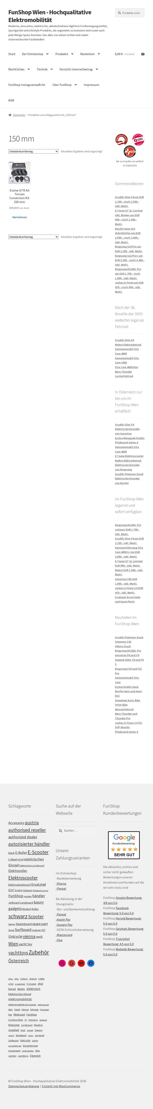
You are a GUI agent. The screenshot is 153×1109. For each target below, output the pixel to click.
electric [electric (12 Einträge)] (21, 989)
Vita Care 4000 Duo (126, 367)
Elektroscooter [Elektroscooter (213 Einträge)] (23, 878)
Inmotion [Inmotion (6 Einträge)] (33, 1020)
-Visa (59, 940)
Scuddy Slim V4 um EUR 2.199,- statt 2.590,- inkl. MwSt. (129, 201)
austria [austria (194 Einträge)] (32, 822)
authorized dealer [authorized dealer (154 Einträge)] (22, 837)
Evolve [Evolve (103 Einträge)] (18, 890)
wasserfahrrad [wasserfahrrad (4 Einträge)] (14, 1046)
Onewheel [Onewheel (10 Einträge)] (13, 1030)
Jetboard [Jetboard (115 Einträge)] (14, 902)
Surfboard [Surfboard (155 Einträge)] (23, 929)
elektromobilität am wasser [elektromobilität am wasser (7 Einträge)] (22, 1004)
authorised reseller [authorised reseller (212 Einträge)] (27, 830)
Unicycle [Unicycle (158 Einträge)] (15, 936)
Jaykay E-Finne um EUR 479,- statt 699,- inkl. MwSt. (129, 287)
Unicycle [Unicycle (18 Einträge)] (25, 1040)
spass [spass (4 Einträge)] (30, 1035)
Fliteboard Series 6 (126, 442)
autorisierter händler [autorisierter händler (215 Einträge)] (29, 844)
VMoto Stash (123, 646)
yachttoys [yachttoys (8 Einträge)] (23, 1055)
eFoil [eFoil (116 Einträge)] (21, 859)
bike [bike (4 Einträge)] (17, 979)
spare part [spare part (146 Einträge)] (40, 923)
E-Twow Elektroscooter (129, 456)
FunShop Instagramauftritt (26, 85)
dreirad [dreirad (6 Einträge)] (33, 978)
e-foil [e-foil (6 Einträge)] (11, 984)
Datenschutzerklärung (23, 1086)
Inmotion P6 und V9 (127, 655)
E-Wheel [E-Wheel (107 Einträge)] (12, 859)
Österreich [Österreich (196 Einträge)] (18, 960)
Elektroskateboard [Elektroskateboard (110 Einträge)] (19, 884)
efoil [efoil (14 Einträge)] (40, 984)
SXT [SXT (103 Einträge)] (43, 930)
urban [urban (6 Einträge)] (35, 1040)
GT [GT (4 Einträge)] (26, 1020)
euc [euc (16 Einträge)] (10, 1009)
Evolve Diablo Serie (126, 687)
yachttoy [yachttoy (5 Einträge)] (12, 1056)
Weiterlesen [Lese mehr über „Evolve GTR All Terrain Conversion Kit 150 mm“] (19, 217)
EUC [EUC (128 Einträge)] (11, 890)
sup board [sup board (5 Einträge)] (39, 1035)
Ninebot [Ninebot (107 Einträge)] (26, 909)
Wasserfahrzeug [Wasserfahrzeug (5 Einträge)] (30, 1045)
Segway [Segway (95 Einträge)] (11, 924)
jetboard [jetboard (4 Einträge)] (43, 1020)
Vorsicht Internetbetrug (76, 69)
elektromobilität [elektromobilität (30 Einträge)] (20, 999)
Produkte (61, 54)
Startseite (19, 115)
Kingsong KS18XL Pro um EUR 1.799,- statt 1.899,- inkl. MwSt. (128, 273)
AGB (11, 100)
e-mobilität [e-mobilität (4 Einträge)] (20, 984)
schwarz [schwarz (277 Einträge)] (17, 916)
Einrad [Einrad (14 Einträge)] (12, 989)
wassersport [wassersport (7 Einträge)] (14, 1050)
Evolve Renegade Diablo (129, 438)
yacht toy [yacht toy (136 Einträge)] (25, 944)
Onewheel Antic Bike (127, 700)
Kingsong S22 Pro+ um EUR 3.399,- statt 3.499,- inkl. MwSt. (129, 260)
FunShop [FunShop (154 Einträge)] (15, 895)
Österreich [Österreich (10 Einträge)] (35, 1055)
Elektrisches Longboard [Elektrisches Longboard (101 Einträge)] (31, 865)
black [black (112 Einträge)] (11, 853)
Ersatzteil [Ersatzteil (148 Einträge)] (38, 884)
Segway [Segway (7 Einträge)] (39, 1030)
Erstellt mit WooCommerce (61, 1086)
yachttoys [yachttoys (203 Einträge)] (18, 952)
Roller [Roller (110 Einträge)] (35, 909)
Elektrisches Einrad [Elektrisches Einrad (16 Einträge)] (19, 994)
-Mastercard (64, 935)
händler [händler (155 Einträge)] (38, 895)
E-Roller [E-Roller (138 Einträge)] (21, 852)
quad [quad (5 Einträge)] (23, 1030)
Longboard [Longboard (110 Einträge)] (26, 902)
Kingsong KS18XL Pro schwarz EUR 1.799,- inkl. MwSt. (128, 529)
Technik (42, 69)
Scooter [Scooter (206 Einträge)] (36, 916)
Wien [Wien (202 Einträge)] (13, 944)
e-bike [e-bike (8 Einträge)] (41, 978)
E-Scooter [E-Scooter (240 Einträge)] (38, 852)
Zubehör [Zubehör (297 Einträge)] (39, 952)
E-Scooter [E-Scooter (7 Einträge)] (31, 983)
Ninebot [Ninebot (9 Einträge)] (38, 1024)
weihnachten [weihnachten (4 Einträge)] (28, 1051)
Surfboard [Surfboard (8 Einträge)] (13, 1040)
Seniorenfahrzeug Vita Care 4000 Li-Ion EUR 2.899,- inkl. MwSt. (129, 552)
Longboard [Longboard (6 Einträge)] (26, 1025)
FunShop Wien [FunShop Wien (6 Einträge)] (15, 1020)
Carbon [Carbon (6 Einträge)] (24, 978)
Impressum (91, 85)
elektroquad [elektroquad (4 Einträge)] (43, 1004)
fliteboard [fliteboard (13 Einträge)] (19, 1014)
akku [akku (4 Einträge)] (10, 979)
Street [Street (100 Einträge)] (11, 930)
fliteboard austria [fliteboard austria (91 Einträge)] (40, 890)
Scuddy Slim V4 (124, 340)
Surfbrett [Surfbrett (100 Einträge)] (36, 930)
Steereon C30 (123, 641)
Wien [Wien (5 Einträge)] (37, 1050)
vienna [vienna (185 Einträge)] (29, 936)
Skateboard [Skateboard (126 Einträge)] (24, 924)
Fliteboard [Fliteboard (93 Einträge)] (27, 890)
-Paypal (61, 888)
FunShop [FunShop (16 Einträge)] (31, 1014)
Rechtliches (16, 69)
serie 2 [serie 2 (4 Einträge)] (11, 1035)
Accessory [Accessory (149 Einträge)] (16, 822)
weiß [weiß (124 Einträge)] (39, 937)
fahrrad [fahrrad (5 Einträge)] (25, 1009)
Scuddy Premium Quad (129, 474)
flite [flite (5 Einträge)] (10, 1014)
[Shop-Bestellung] (33, 151)
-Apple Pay (63, 919)
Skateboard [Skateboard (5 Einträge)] (21, 1035)
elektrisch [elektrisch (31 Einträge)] (33, 989)
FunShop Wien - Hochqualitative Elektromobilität (49, 16)
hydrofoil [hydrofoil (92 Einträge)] (28, 896)
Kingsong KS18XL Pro (128, 650)
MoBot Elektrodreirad (128, 460)
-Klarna (61, 883)
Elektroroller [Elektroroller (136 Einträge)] (17, 871)
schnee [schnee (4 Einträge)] (30, 1030)
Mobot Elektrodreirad (128, 344)
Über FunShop (62, 85)
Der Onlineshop (32, 54)
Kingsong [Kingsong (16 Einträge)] (14, 1025)
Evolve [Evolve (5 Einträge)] (17, 1009)
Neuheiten (87, 54)
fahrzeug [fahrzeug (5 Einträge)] (34, 1009)
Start (12, 54)
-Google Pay (64, 925)
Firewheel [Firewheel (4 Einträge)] (44, 1009)
